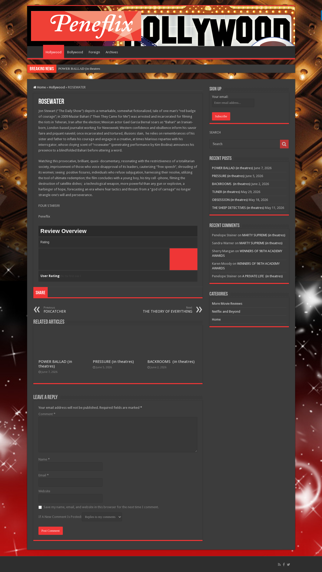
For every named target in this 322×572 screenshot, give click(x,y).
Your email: (220, 97)
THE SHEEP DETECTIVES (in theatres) (238, 208)
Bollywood (75, 52)
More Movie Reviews (227, 303)
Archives (112, 52)
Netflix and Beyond (226, 311)
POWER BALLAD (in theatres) (232, 168)
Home (36, 51)
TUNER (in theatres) (226, 192)
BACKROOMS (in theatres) (171, 361)
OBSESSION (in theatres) (230, 200)
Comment (46, 414)
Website (44, 491)
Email (43, 475)
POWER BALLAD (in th (75, 68)
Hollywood (54, 52)
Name (44, 459)
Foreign (94, 52)
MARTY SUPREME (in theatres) (263, 235)
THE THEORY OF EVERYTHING (166, 309)
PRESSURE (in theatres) (113, 361)
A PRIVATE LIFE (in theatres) (262, 276)
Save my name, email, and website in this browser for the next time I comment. (101, 507)
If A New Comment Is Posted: (80, 517)
